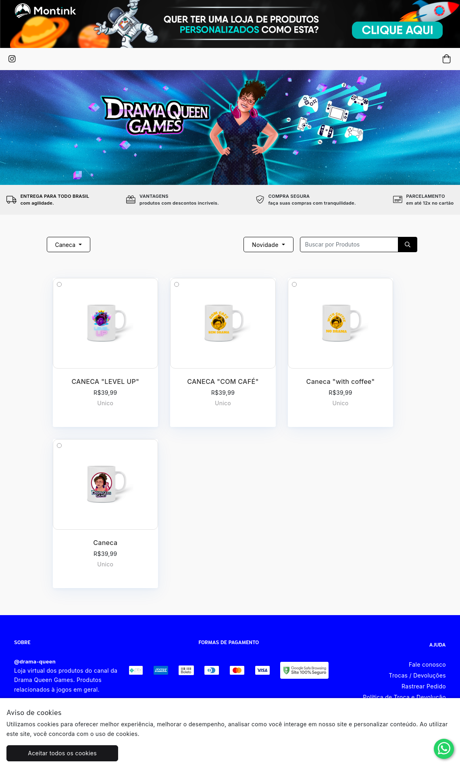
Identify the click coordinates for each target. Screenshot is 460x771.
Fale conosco (427, 664)
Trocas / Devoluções (417, 675)
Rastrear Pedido (424, 686)
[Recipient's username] (349, 244)
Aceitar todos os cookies (62, 753)
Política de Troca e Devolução (404, 697)
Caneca (66, 244)
